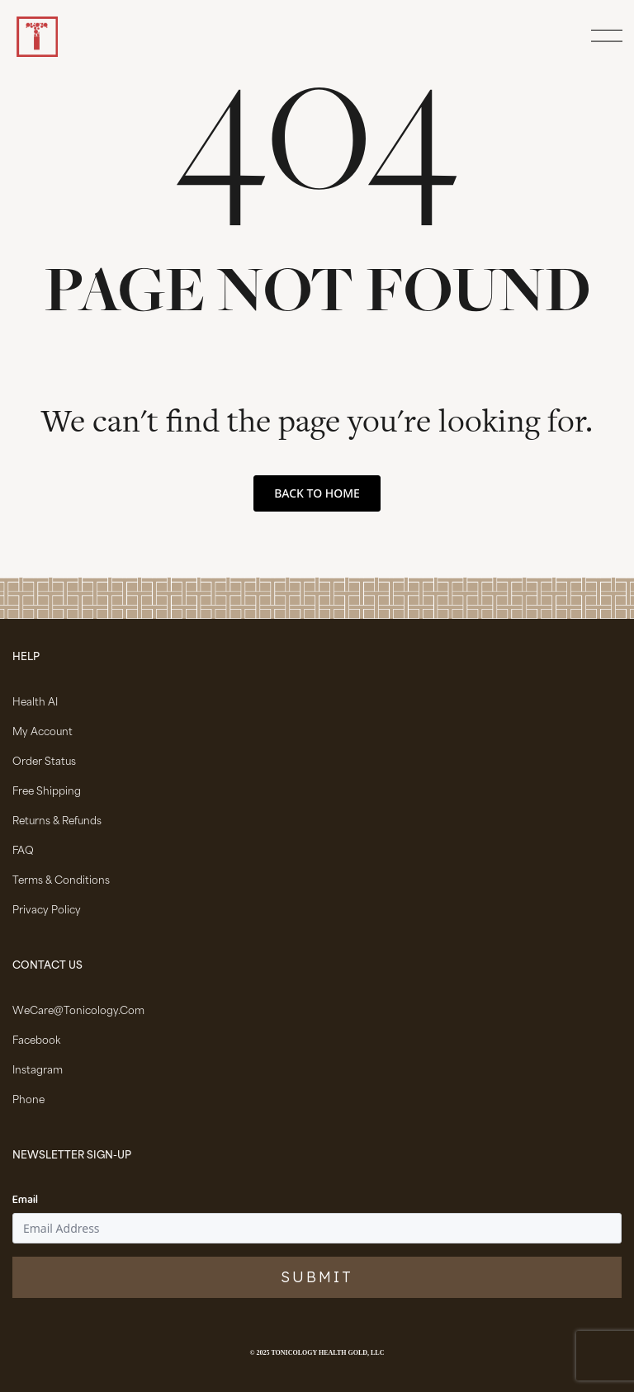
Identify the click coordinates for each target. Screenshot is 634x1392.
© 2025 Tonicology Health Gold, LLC (317, 1353)
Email (25, 1200)
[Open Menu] (604, 37)
